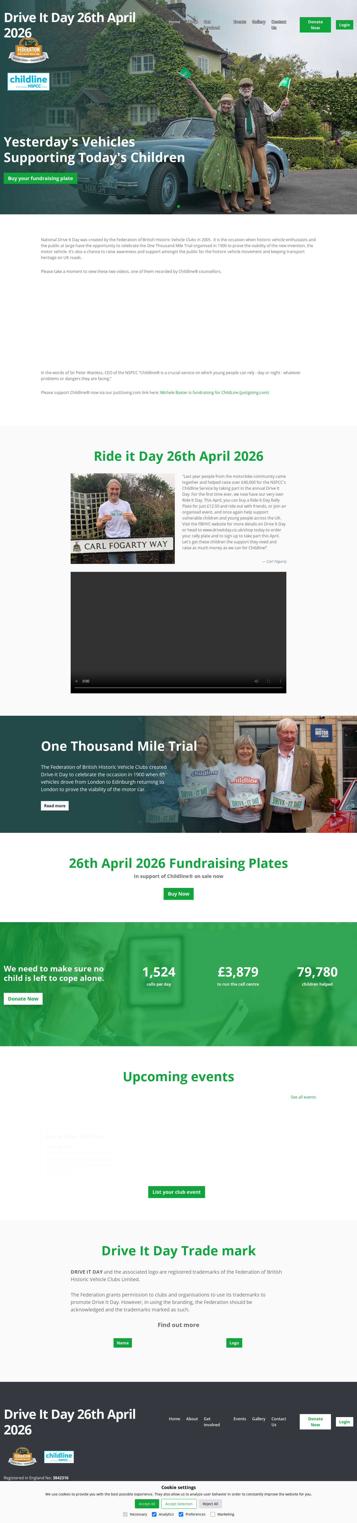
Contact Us (278, 25)
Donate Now (315, 25)
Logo (234, 1343)
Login (344, 25)
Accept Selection (179, 1503)
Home (174, 22)
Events (240, 22)
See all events (303, 1097)
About (192, 22)
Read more (54, 806)
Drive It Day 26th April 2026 (70, 24)
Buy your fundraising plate (40, 178)
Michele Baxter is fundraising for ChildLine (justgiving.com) (214, 392)
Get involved (212, 25)
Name (123, 1343)
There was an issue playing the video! (178, 632)
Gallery (259, 22)
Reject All (210, 1503)
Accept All (147, 1503)
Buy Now (178, 893)
